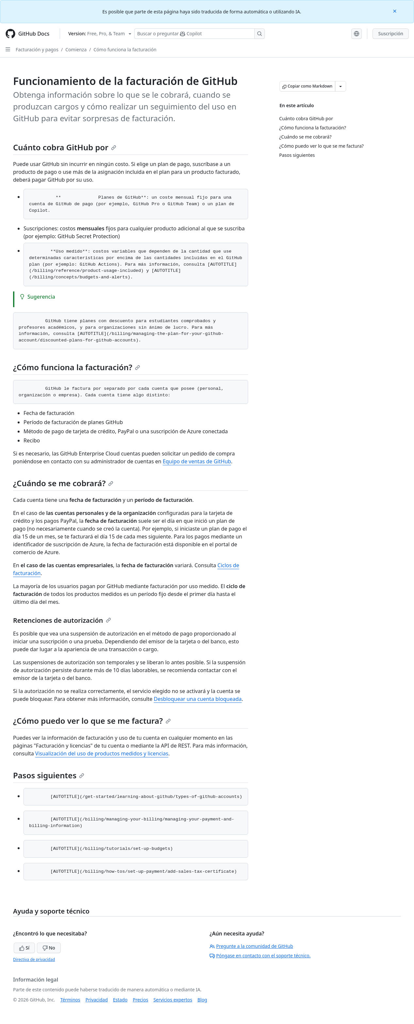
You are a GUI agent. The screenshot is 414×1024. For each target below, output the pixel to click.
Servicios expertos (172, 1000)
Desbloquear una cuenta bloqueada (198, 698)
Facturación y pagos (37, 49)
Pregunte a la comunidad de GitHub (251, 946)
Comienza (76, 49)
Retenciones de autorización (62, 620)
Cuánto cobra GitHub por (64, 147)
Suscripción (390, 33)
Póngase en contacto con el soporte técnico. (260, 955)
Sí (24, 948)
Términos (70, 1000)
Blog (202, 1000)
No (48, 948)
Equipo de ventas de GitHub (197, 461)
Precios (140, 1000)
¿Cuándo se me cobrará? (63, 483)
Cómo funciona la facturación (124, 49)
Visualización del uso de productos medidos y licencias (101, 753)
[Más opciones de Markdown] (340, 86)
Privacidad (97, 1000)
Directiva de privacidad (34, 959)
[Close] (395, 10)
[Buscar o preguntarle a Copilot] (199, 33)
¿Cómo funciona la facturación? (76, 367)
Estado (120, 1000)
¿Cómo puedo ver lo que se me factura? (92, 720)
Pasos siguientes (48, 775)
